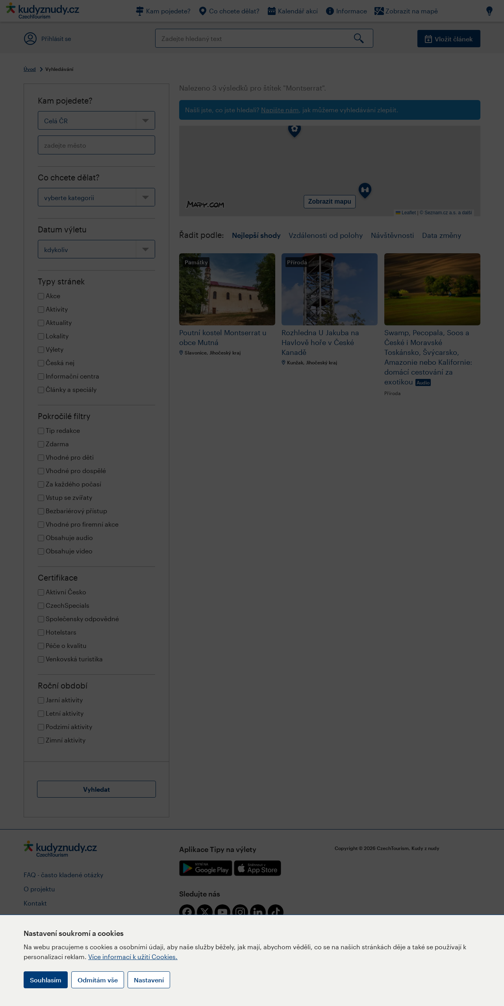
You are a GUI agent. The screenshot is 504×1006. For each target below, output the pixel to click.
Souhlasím (45, 980)
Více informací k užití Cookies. (133, 956)
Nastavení (149, 980)
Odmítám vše (98, 980)
